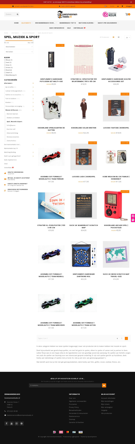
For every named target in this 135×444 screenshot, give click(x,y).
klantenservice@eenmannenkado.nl (20, 415)
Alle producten (106, 413)
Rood (9, 70)
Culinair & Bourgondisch (15, 91)
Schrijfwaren (11, 125)
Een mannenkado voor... (45, 23)
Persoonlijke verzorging (15, 106)
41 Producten (104, 37)
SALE (69, 28)
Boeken (9, 102)
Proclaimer (73, 404)
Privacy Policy (74, 407)
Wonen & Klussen (14, 110)
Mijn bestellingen (107, 401)
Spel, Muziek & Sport (14, 121)
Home (16, 23)
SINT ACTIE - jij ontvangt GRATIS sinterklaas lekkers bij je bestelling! (68, 2)
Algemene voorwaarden (77, 401)
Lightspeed (75, 437)
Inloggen (129, 6)
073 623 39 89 (12, 411)
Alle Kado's (26, 23)
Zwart (9, 72)
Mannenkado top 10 (68, 23)
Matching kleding (86, 23)
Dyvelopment (92, 437)
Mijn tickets (105, 404)
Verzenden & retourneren (78, 413)
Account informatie (108, 398)
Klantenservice (74, 416)
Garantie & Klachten (76, 422)
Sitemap (72, 419)
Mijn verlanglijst (107, 407)
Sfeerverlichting (12, 133)
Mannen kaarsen (12, 114)
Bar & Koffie (11, 87)
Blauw (9, 60)
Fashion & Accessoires (15, 95)
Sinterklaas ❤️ (80, 28)
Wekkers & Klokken (13, 118)
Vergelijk (104, 410)
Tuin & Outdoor (13, 98)
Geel (8, 62)
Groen (9, 67)
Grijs (8, 65)
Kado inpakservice (56, 28)
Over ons (72, 398)
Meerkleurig (11, 75)
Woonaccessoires (13, 137)
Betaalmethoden (75, 410)
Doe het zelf (11, 129)
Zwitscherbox (11, 141)
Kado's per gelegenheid (107, 23)
